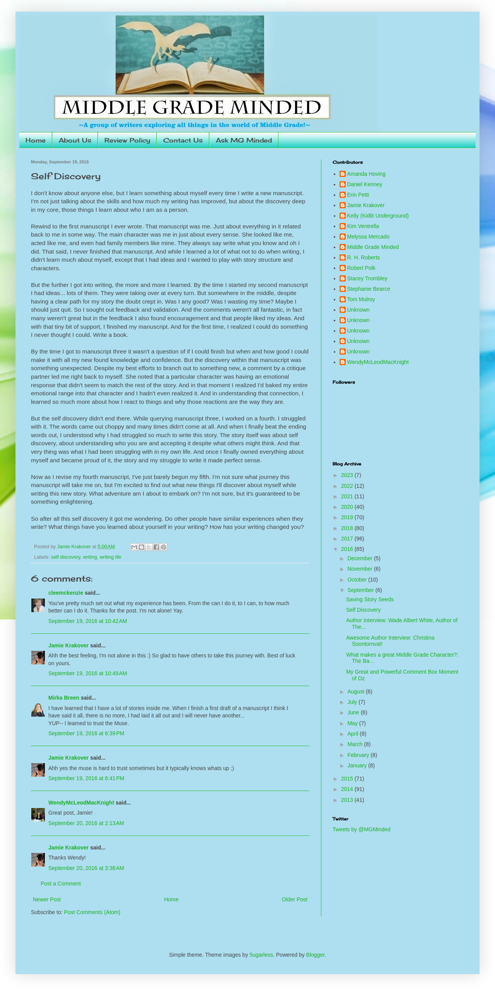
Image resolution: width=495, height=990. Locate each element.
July (352, 702)
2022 (348, 486)
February (358, 755)
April (353, 734)
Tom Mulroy (361, 299)
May (353, 723)
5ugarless (261, 955)
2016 (348, 549)
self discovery (65, 557)
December (360, 558)
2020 (348, 507)
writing (90, 557)
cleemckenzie (65, 593)
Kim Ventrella (363, 226)
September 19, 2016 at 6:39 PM (86, 733)
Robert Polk (361, 268)
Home (36, 140)
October (357, 579)
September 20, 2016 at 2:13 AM (86, 823)
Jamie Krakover (68, 645)
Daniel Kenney (364, 184)
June (353, 712)
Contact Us (183, 140)
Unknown (358, 310)
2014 (348, 789)
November (360, 569)
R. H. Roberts (363, 257)
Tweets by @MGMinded (362, 829)
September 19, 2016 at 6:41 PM (86, 778)
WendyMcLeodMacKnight (81, 803)
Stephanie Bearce (368, 289)
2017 (348, 538)
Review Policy (127, 140)
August (356, 691)
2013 (348, 800)
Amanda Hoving (366, 174)
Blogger (315, 955)
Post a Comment (61, 883)
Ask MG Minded (244, 140)
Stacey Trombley (367, 278)
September (361, 590)
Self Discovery (363, 610)
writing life (110, 557)
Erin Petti (358, 195)
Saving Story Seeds (370, 599)
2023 (348, 475)
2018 (348, 528)
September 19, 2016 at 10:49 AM (87, 673)
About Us (75, 140)
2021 (348, 496)
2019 (348, 517)
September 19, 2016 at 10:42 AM (87, 621)
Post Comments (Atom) (92, 912)
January (357, 765)
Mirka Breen (63, 698)
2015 (348, 779)
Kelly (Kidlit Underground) (378, 216)
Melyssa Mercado (368, 236)
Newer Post (47, 899)
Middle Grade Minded (373, 247)
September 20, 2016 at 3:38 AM (86, 868)
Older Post (294, 899)
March (355, 744)
